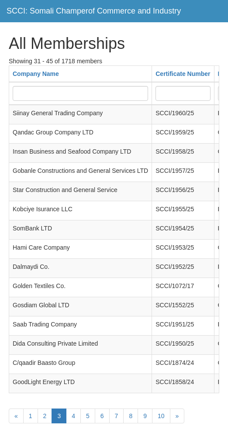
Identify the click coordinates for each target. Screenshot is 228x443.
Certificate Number (182, 73)
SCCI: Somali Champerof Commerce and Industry (94, 11)
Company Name (36, 73)
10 (161, 415)
